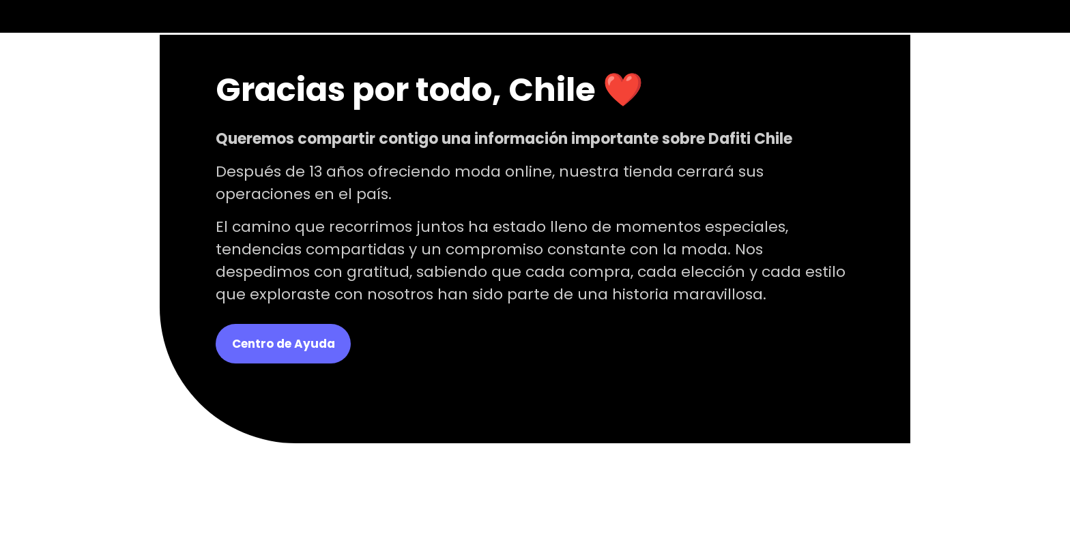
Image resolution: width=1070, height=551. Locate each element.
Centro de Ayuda (283, 344)
